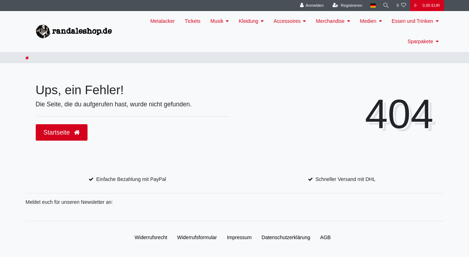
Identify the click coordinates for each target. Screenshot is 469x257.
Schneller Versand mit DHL (345, 179)
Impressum (239, 237)
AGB (325, 237)
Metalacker (162, 21)
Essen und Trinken (412, 21)
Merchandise (330, 21)
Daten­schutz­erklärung (285, 237)
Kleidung (248, 21)
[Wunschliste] (401, 5)
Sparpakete (420, 41)
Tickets (192, 21)
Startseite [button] (62, 132)
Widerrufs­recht (151, 237)
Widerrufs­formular (197, 237)
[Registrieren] (346, 5)
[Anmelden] (310, 5)
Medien (368, 21)
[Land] (371, 5)
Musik (217, 21)
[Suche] (385, 5)
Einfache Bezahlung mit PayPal (131, 179)
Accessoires (287, 21)
